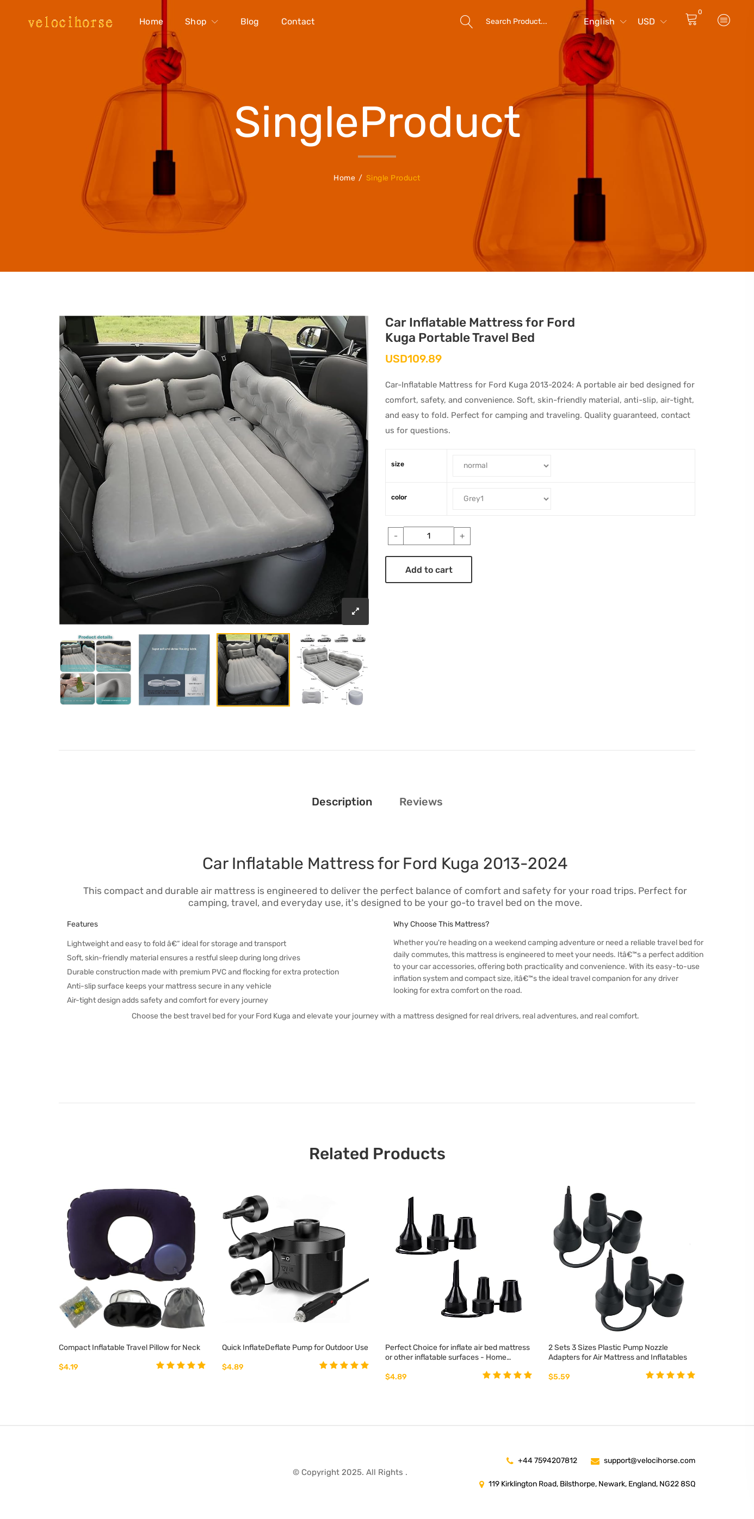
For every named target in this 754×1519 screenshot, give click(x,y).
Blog (249, 21)
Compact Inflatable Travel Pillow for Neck (129, 1347)
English (605, 21)
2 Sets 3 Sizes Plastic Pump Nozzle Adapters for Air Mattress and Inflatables (617, 1352)
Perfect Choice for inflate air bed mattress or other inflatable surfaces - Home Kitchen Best (457, 1352)
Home (151, 21)
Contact (298, 21)
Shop (202, 21)
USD (652, 21)
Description (342, 801)
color (399, 497)
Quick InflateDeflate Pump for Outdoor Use (295, 1347)
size (397, 464)
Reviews (421, 801)
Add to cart (429, 570)
